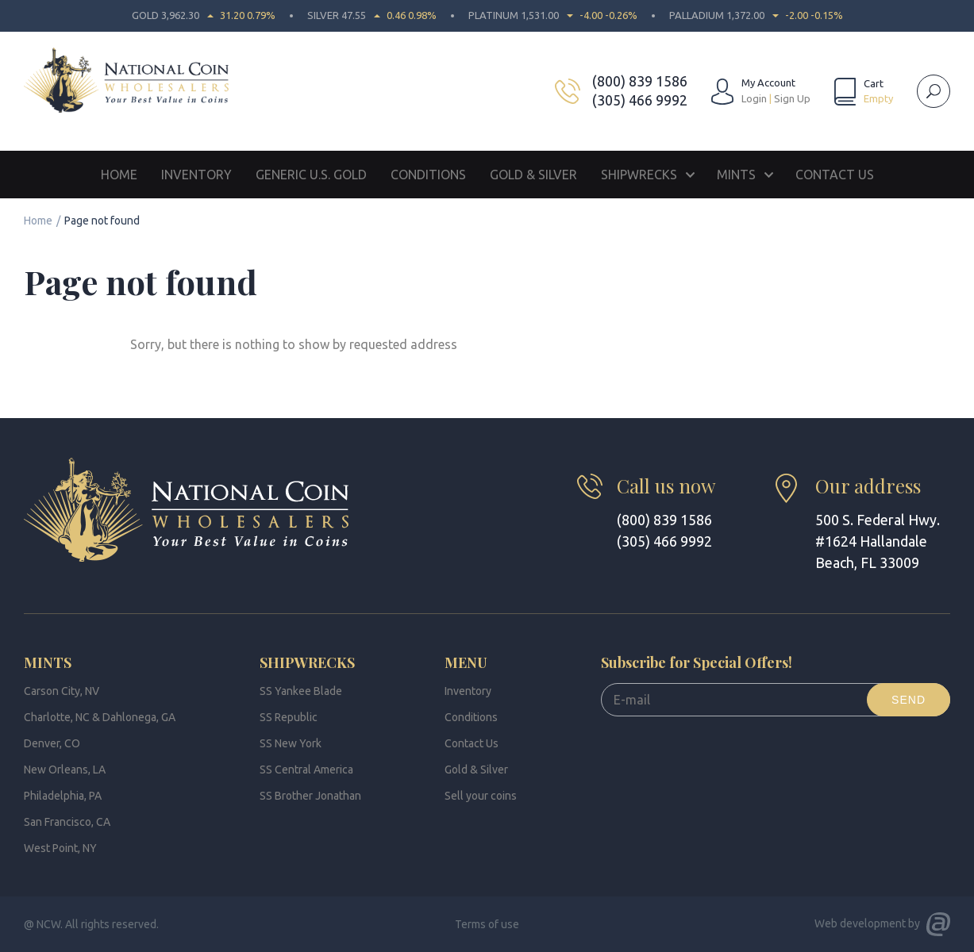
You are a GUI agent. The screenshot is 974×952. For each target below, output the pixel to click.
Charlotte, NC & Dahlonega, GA (99, 717)
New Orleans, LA (65, 769)
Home (119, 174)
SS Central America (306, 769)
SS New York (290, 743)
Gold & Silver (533, 174)
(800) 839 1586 (639, 81)
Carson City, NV (61, 691)
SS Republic (289, 717)
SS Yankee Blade (301, 691)
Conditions (428, 174)
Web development (860, 923)
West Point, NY (60, 848)
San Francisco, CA (67, 822)
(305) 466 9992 (639, 100)
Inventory (196, 174)
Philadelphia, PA (63, 795)
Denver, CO (52, 743)
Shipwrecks (639, 174)
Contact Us (834, 174)
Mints (736, 174)
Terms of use (487, 924)
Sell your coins (481, 795)
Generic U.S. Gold (311, 174)
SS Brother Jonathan (310, 795)
